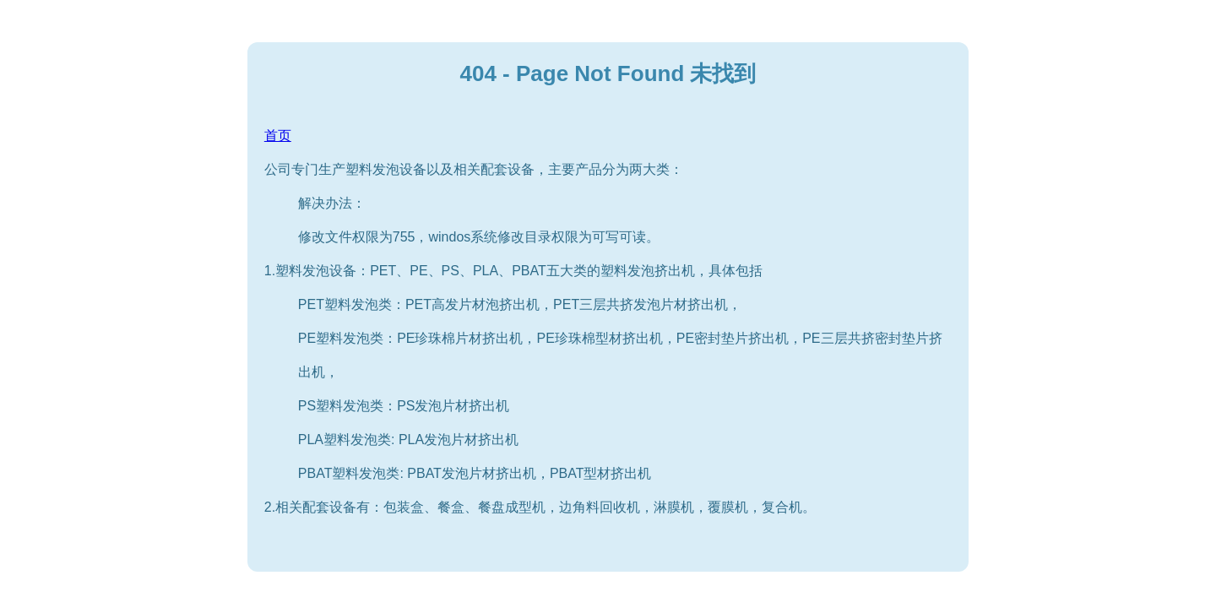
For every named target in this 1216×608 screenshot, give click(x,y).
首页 (277, 135)
